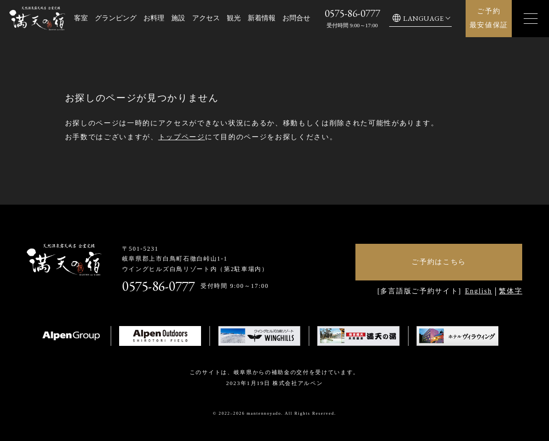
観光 (234, 18)
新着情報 (261, 18)
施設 (178, 18)
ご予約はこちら (439, 262)
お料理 (153, 18)
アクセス (206, 18)
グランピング (116, 18)
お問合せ (296, 18)
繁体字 (510, 291)
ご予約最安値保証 (489, 18)
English (478, 291)
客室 (81, 18)
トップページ (181, 137)
